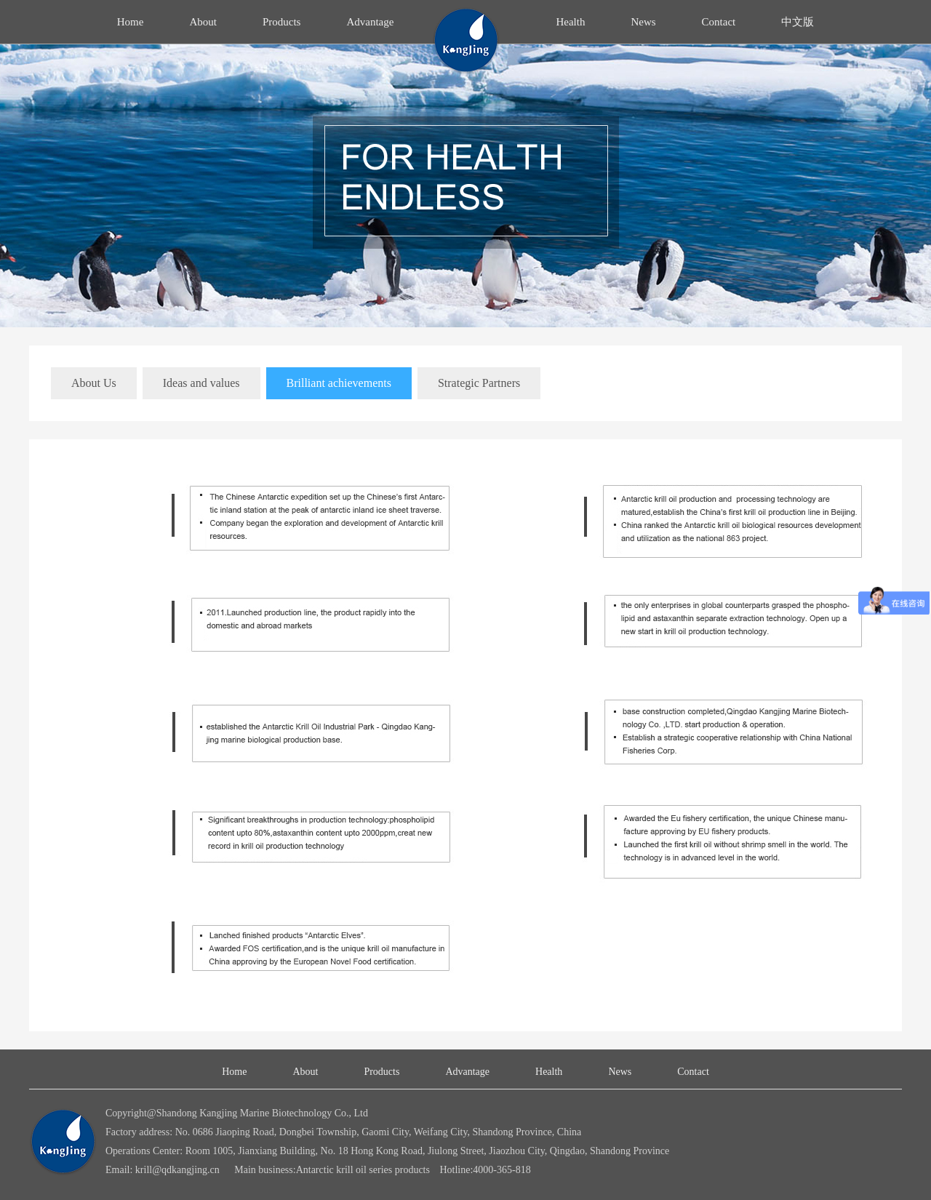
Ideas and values (201, 383)
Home (130, 22)
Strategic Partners (479, 383)
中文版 (797, 22)
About (203, 22)
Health (570, 22)
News (643, 22)
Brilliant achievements (339, 383)
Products (282, 22)
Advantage (369, 22)
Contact (719, 22)
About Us (93, 383)
